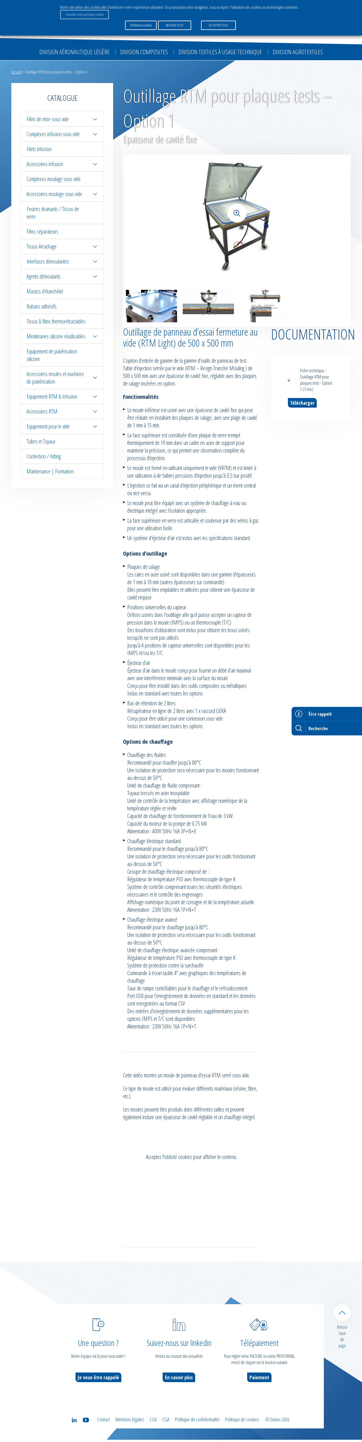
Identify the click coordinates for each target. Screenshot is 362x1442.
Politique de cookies (242, 1421)
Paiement (259, 1379)
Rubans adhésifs (42, 306)
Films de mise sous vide (62, 119)
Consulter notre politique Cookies (84, 14)
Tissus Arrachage (62, 246)
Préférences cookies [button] (141, 25)
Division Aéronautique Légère (74, 51)
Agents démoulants (62, 276)
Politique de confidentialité (197, 1421)
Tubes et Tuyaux (41, 441)
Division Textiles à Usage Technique (220, 51)
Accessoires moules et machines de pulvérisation (62, 377)
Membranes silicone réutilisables (62, 336)
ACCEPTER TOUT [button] (218, 25)
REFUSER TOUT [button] (175, 25)
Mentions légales (129, 1421)
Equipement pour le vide (62, 426)
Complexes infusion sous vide (62, 134)
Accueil (16, 72)
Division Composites (144, 51)
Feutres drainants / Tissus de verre (53, 212)
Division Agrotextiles (298, 51)
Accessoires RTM (62, 411)
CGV (153, 1421)
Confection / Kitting (44, 456)
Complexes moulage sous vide (54, 179)
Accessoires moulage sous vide (62, 194)
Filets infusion (39, 149)
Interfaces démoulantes (62, 261)
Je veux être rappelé (98, 1379)
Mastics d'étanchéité (45, 291)
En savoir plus (179, 1379)
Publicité (169, 1159)
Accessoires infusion (62, 164)
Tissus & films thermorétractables (56, 321)
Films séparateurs (42, 231)
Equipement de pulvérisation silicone (52, 355)
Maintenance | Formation (50, 471)
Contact (103, 1421)
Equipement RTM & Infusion (62, 396)
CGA (165, 1421)
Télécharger (302, 402)
